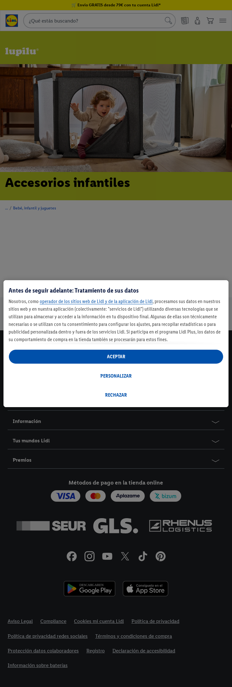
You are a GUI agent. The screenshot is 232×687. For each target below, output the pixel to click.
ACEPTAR (116, 356)
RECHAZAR (116, 395)
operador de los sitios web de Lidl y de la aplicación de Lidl (96, 301)
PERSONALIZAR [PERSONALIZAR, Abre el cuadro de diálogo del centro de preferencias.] (116, 376)
